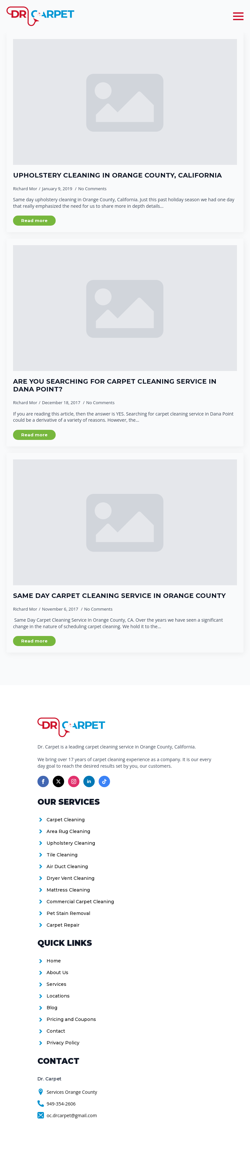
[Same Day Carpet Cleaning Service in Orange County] (125, 522)
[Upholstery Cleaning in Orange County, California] (125, 102)
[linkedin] (89, 781)
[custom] (104, 781)
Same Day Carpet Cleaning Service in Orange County (119, 596)
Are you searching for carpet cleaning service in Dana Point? (114, 385)
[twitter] (58, 781)
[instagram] (73, 781)
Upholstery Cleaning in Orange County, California (117, 175)
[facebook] (43, 781)
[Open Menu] (238, 16)
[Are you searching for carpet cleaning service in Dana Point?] (125, 308)
